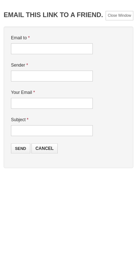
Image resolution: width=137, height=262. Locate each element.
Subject (19, 119)
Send (20, 148)
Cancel (44, 148)
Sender (19, 65)
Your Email (23, 92)
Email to (20, 37)
